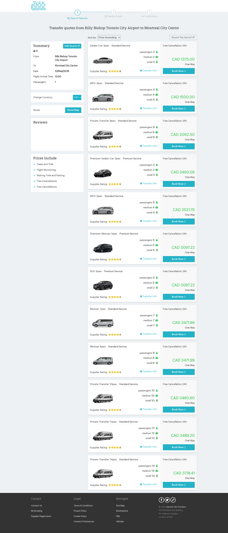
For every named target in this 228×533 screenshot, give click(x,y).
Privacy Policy (80, 511)
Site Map (120, 506)
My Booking (36, 511)
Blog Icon (173, 500)
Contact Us (36, 506)
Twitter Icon (167, 500)
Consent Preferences (84, 522)
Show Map (73, 110)
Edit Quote (72, 46)
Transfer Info (148, 70)
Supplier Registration (41, 516)
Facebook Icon (161, 500)
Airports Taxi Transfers (176, 507)
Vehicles (120, 522)
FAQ (118, 516)
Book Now (179, 71)
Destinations (122, 511)
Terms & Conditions (83, 506)
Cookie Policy (80, 516)
